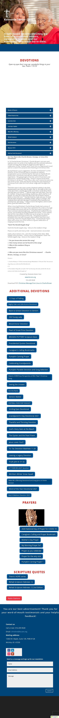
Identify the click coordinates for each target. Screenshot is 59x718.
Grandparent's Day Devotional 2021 (24, 416)
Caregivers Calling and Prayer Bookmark (39, 534)
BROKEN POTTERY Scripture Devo (23, 337)
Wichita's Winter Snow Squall (21, 474)
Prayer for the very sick (31, 556)
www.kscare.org (30, 277)
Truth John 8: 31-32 (17, 461)
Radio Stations (14, 598)
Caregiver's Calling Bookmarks (22, 350)
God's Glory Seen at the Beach (21, 429)
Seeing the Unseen (17, 384)
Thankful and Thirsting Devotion (22, 422)
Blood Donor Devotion (18, 324)
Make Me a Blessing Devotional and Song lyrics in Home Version (27, 481)
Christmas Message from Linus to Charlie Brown (35, 283)
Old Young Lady (15, 317)
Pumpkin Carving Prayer (19, 356)
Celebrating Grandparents (20, 363)
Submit (49, 691)
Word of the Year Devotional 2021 (23, 489)
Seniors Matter (15, 397)
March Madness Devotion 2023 (19, 495)
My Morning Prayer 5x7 (31, 545)
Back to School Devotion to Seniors (23, 310)
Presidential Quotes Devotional (22, 343)
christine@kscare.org (19, 631)
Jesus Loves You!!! (16, 442)
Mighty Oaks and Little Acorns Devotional (22, 304)
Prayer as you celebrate (31, 551)
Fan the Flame (13, 391)
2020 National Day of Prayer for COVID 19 (39, 529)
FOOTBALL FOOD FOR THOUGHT (19, 403)
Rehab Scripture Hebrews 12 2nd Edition (26, 587)
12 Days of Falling (16, 298)
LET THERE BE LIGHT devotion (18, 468)
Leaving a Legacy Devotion (20, 455)
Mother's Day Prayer (30, 540)
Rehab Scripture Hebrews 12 (21, 582)
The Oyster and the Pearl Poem (22, 435)
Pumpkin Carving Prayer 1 (32, 562)
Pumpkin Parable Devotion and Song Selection (28, 369)
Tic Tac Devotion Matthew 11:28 (22, 448)
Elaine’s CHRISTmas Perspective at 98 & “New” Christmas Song (27, 377)
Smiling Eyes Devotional (19, 409)
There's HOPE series (17, 576)
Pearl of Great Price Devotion (21, 330)
